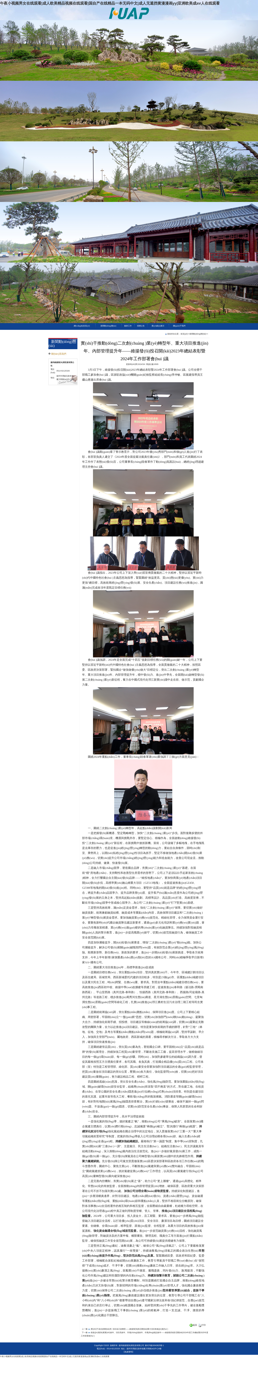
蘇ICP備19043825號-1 (154, 1345)
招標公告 (141, 326)
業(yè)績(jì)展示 (158, 326)
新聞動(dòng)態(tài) (108, 326)
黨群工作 (128, 326)
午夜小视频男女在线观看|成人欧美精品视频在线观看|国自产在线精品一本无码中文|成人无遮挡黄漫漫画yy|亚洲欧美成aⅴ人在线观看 (110, 3)
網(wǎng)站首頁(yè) (82, 326)
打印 (202, 1325)
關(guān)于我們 (179, 326)
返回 (193, 1325)
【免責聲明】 (128, 1352)
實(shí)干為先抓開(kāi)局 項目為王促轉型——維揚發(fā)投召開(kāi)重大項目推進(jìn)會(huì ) (129, 1329)
